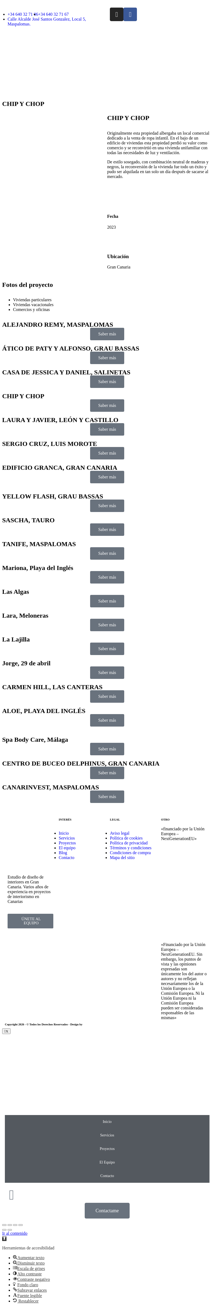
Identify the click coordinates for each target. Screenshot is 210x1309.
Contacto (107, 1176)
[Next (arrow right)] (10, 1230)
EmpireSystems (92, 1024)
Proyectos (107, 1149)
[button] (4, 1238)
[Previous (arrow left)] (4, 1230)
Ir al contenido (14, 1233)
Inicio (107, 1122)
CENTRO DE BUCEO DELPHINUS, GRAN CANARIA (80, 763)
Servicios (107, 1135)
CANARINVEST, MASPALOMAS (50, 787)
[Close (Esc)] (4, 1225)
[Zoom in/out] (20, 1225)
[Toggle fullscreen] (15, 1225)
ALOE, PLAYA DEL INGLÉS (44, 710)
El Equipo (107, 1162)
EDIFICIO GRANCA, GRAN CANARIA (59, 467)
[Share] (10, 1225)
